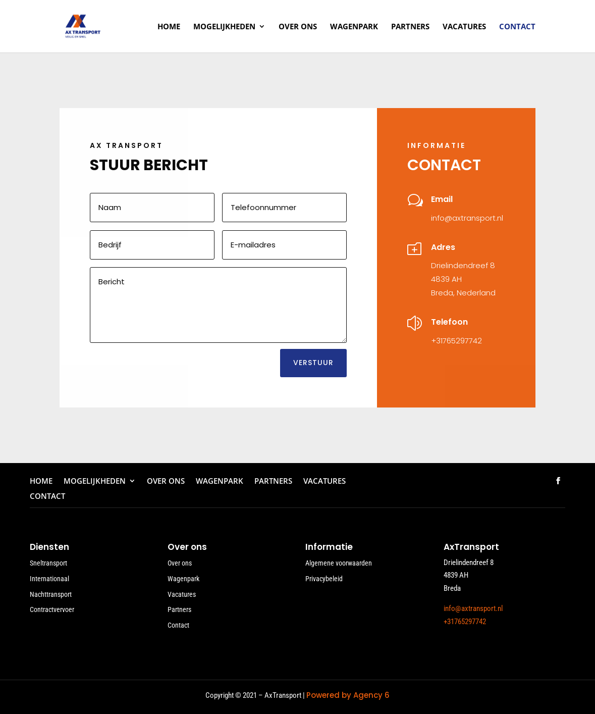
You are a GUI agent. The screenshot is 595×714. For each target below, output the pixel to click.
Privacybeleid (324, 579)
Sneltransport (48, 563)
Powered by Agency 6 (348, 695)
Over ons (298, 27)
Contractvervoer (52, 609)
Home (168, 27)
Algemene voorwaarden (338, 563)
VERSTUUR (313, 363)
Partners (410, 27)
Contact (517, 27)
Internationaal (49, 579)
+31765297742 (456, 340)
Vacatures (464, 27)
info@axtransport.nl (467, 218)
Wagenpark (354, 27)
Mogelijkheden (224, 27)
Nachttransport (51, 594)
